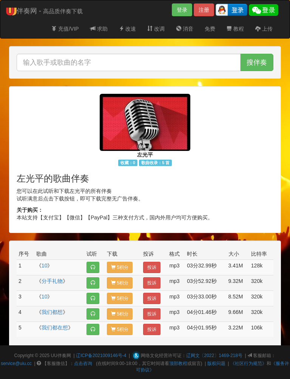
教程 (235, 29)
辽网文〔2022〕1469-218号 (214, 355)
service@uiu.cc (16, 363)
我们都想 (52, 312)
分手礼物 (52, 281)
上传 (264, 29)
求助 (99, 29)
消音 (184, 29)
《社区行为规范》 (248, 363)
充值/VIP (65, 29)
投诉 (151, 267)
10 (45, 266)
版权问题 (216, 363)
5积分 (119, 267)
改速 (127, 29)
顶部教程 (178, 363)
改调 (156, 29)
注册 (204, 10)
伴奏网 (64, 355)
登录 (182, 10)
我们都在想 (55, 328)
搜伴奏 (257, 62)
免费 (210, 29)
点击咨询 (83, 363)
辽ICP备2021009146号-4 (101, 355)
